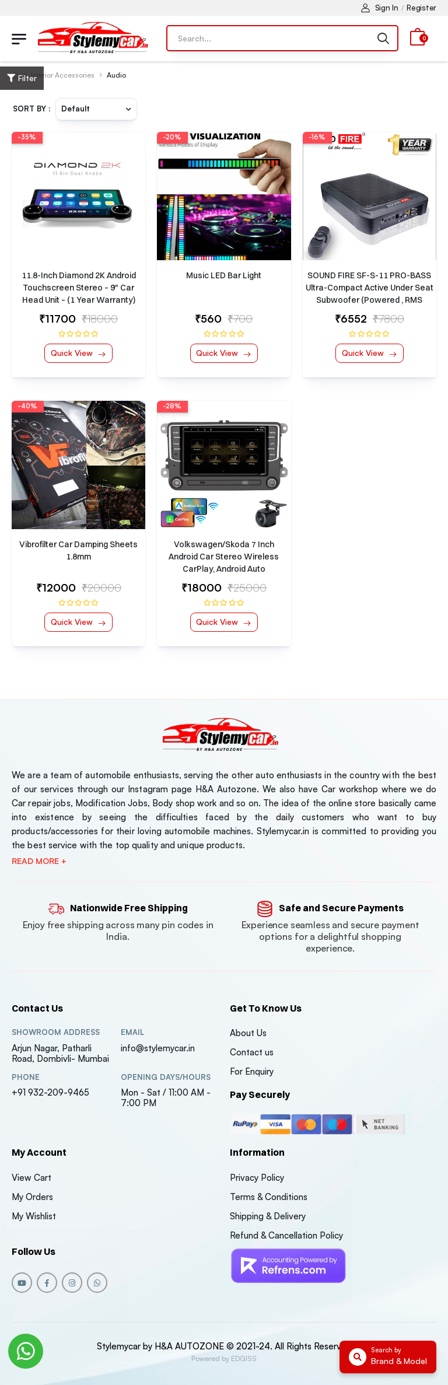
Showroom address (56, 1032)
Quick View (73, 353)
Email (132, 1032)
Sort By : (32, 108)
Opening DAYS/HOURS (166, 1077)
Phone (26, 1077)
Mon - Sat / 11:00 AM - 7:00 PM (166, 1097)
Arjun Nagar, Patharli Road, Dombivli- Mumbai (60, 1053)
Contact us (252, 1052)
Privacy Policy (257, 1177)
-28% (172, 406)
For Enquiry (252, 1071)
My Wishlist (34, 1216)
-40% (27, 406)
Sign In (379, 7)
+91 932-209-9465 (50, 1092)
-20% (172, 137)
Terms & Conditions (268, 1196)
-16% (317, 137)
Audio (116, 75)
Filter (22, 78)
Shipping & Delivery (268, 1216)
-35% (27, 137)
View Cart (31, 1177)
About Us (248, 1032)
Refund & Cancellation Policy (286, 1235)
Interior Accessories (62, 75)
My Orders (32, 1196)
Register (421, 7)
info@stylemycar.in (158, 1048)
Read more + (39, 861)
